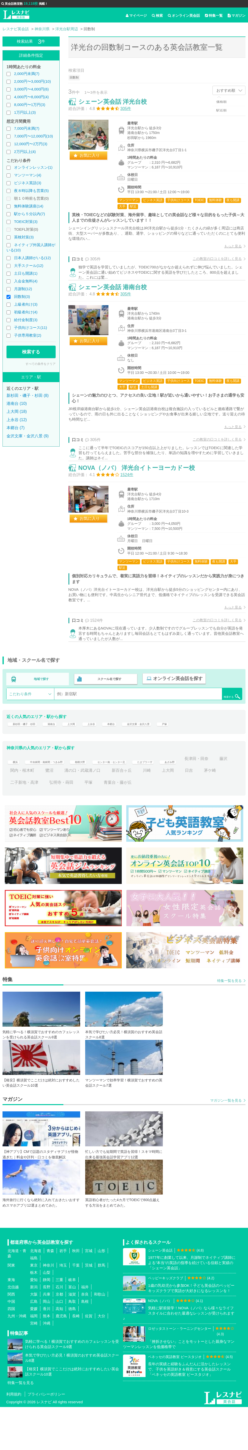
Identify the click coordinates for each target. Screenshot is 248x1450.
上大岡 (86, 763)
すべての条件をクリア (41, 364)
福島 (34, 1301)
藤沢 (49, 813)
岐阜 (72, 1322)
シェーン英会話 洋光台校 (118, 106)
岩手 (63, 1293)
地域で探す (41, 716)
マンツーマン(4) (27, 175)
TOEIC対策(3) (26, 221)
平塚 (131, 825)
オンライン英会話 (184, 15)
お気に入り (95, 160)
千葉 (76, 1308)
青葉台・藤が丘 (160, 825)
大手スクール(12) (28, 265)
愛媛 (34, 1351)
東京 (34, 1308)
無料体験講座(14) (28, 206)
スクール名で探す (108, 716)
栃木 (34, 1315)
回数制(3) (22, 296)
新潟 (34, 1330)
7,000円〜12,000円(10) (33, 136)
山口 (59, 1344)
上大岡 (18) (17, 411)
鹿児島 (61, 1359)
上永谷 (110, 763)
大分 (101, 1359)
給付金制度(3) (25, 320)
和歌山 (99, 1337)
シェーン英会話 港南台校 (118, 305)
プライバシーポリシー (46, 1437)
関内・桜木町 (76, 813)
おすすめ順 (225, 90)
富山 (72, 1330)
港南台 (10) (17, 403)
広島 (34, 1344)
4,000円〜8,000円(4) (31, 97)
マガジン (236, 15)
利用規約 (13, 1437)
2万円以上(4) (25, 151)
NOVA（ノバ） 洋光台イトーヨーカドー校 (142, 498)
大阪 (34, 1337)
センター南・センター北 (142, 801)
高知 (59, 1351)
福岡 (34, 1359)
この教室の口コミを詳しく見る (211, 264)
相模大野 (100, 801)
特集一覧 (214, 15)
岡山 (46, 1344)
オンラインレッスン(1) (33, 167)
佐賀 (88, 1359)
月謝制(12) (23, 289)
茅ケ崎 (35, 825)
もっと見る (227, 251)
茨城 (88, 1308)
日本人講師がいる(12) (32, 258)
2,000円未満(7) (26, 73)
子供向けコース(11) (30, 327)
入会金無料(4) (25, 281)
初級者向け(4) (25, 312)
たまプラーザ (187, 801)
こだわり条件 (20, 730)
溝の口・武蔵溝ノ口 (137, 813)
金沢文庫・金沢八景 (168, 763)
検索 (157, 15)
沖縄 (46, 1366)
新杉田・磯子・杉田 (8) (28, 395)
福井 (85, 1330)
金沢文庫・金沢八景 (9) (28, 436)
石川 (59, 1330)
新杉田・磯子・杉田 (28, 763)
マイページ (136, 15)
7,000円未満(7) (26, 128)
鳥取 (72, 1344)
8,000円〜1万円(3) (29, 104)
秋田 (76, 1293)
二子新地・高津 (66, 825)
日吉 (14, 825)
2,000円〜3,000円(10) (32, 81)
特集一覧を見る (229, 1023)
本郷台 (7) (16, 428)
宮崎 (34, 1366)
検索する (31, 351)
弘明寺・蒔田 (104, 825)
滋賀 (72, 1337)
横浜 (14, 801)
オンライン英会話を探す (175, 716)
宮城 (88, 1293)
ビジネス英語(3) (27, 183)
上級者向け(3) (25, 304)
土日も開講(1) (25, 273)
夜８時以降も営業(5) (31, 190)
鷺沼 (104, 813)
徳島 (72, 1351)
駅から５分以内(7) (29, 214)
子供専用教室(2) (27, 335)
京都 (59, 1337)
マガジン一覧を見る (226, 1143)
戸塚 (201, 763)
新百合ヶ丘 (176, 813)
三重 (59, 1322)
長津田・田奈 (22, 813)
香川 (46, 1351)
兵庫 (46, 1337)
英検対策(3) (24, 237)
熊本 (46, 1359)
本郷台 (133, 763)
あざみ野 (218, 801)
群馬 (101, 1308)
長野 (46, 1330)
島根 (85, 1344)
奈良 (85, 1337)
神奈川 (48, 1308)
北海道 (35, 1293)
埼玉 (63, 1308)
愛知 (34, 1322)
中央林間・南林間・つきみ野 (55, 801)
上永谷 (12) (17, 420)
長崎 (76, 1359)
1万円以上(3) (25, 112)
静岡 (46, 1322)
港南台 (63, 763)
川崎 (201, 813)
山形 (101, 1293)
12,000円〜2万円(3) (30, 144)
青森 (50, 1293)
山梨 (46, 1315)
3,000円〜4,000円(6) (31, 89)
